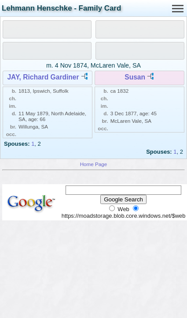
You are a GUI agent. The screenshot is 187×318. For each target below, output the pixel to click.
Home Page (93, 164)
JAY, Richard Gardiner (43, 77)
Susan (135, 77)
